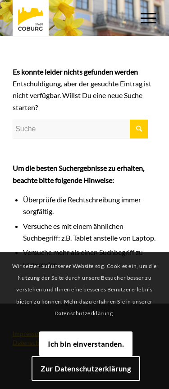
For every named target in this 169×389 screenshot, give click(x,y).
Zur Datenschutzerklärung (86, 368)
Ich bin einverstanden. (86, 344)
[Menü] (144, 18)
